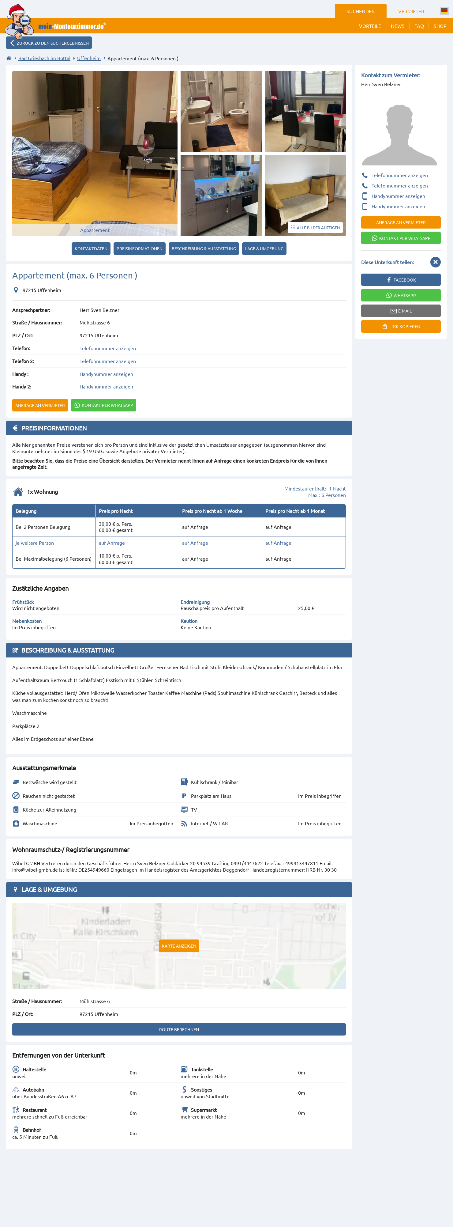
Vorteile (370, 26)
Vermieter (411, 11)
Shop (440, 26)
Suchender (360, 11)
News (398, 26)
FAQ (419, 26)
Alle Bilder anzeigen (318, 227)
